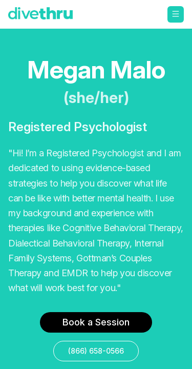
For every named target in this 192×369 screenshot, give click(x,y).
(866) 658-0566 (96, 350)
